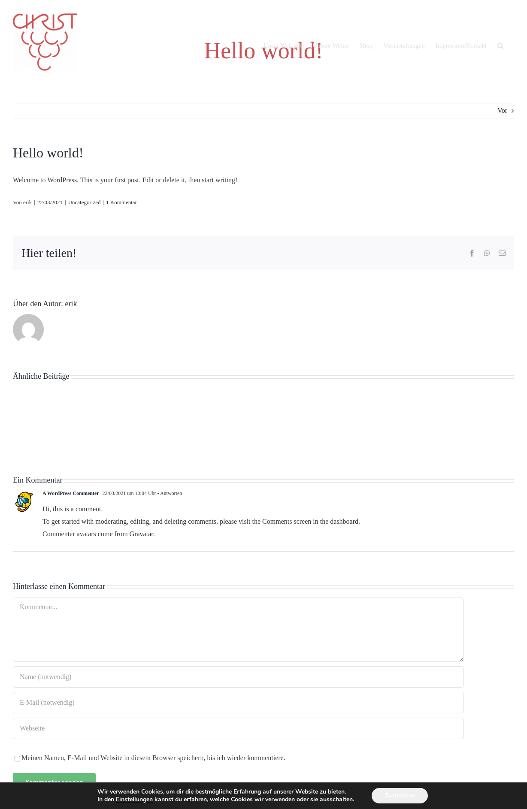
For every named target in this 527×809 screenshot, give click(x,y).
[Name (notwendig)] (238, 677)
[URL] (238, 728)
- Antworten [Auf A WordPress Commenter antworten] (169, 493)
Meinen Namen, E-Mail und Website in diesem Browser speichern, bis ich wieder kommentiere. (153, 757)
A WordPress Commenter (70, 493)
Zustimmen (400, 795)
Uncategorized (84, 202)
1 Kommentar (121, 202)
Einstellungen (134, 799)
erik (27, 202)
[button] (500, 45)
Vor (502, 110)
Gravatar (141, 533)
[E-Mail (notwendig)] (238, 702)
